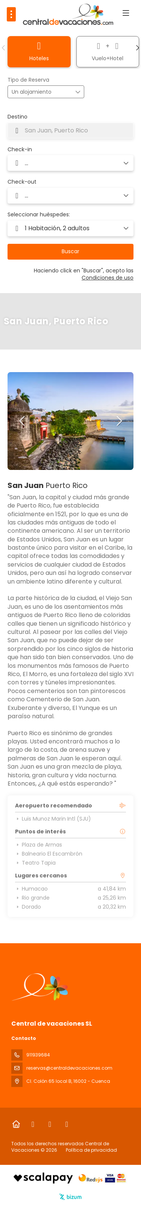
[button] (4, 48)
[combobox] (70, 130)
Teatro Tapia (35, 862)
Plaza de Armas (38, 844)
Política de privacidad (91, 1150)
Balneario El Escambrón (48, 853)
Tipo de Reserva (28, 80)
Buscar (70, 251)
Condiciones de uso (107, 277)
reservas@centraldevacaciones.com (69, 1068)
